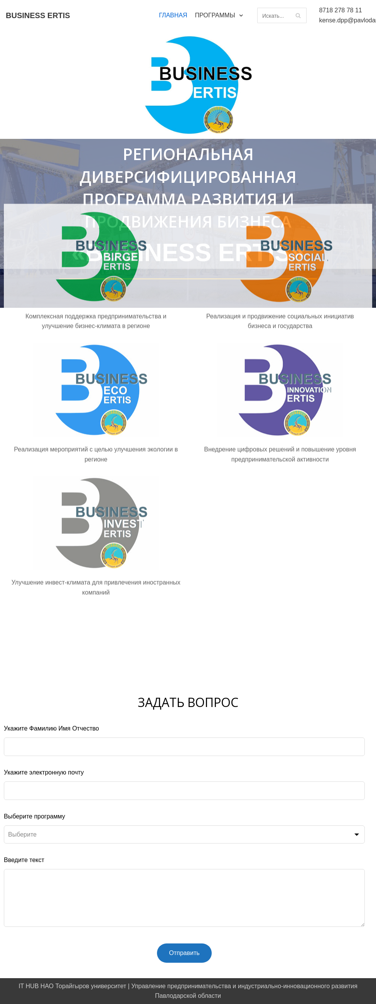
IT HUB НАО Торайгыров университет (72, 986)
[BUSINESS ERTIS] (38, 15)
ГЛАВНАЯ (173, 15)
